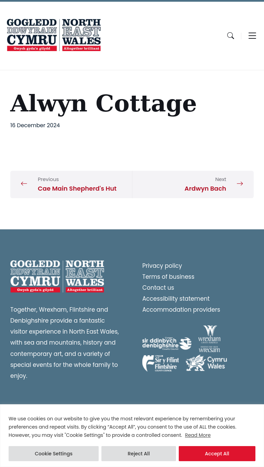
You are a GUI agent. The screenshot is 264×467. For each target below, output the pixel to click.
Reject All (139, 453)
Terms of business (168, 277)
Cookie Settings (54, 453)
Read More (198, 435)
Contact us (158, 288)
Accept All (217, 453)
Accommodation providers (181, 310)
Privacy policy (162, 266)
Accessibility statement (176, 299)
